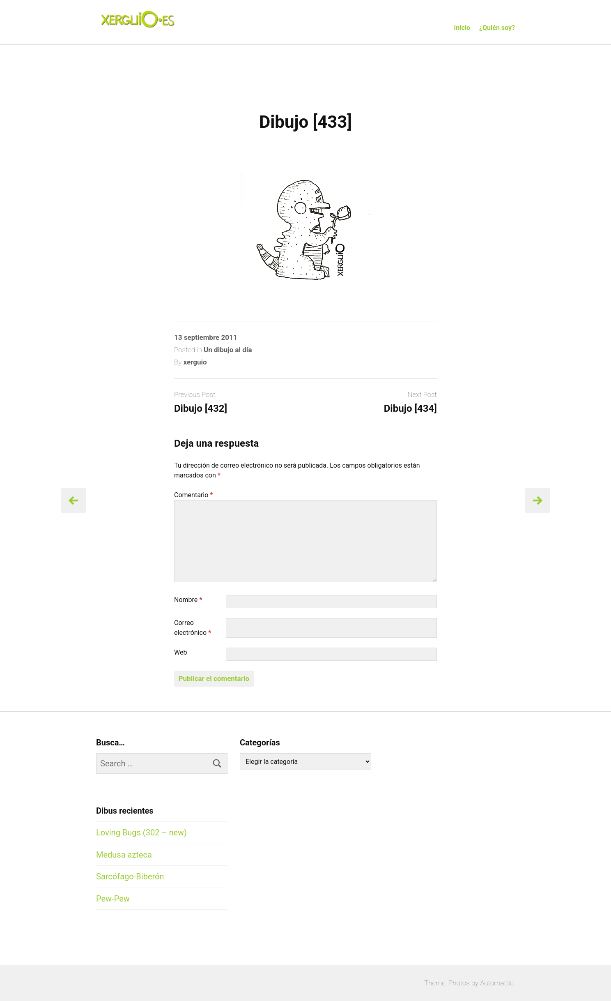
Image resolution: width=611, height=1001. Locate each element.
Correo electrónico (192, 628)
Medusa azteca (124, 855)
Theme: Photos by (452, 983)
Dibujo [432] (200, 408)
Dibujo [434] (410, 408)
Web (180, 652)
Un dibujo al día (228, 350)
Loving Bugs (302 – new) (141, 832)
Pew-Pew (113, 899)
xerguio (195, 362)
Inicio (462, 28)
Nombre (188, 600)
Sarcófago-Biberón (130, 876)
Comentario (193, 495)
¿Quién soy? (497, 28)
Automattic (496, 983)
